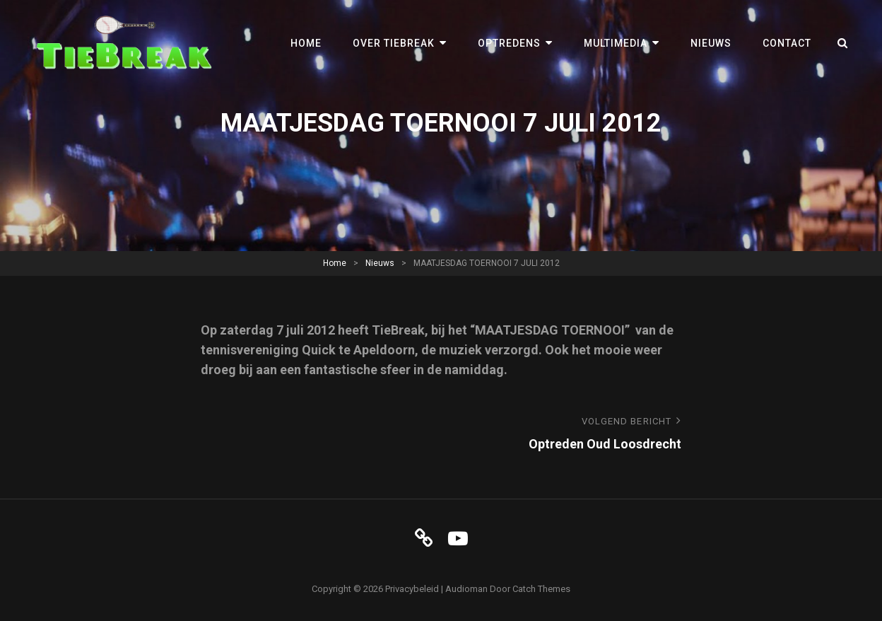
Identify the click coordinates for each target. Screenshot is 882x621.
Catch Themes (541, 589)
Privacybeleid (412, 589)
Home (306, 43)
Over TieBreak (394, 43)
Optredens (509, 43)
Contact (787, 43)
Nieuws (710, 43)
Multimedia (615, 43)
